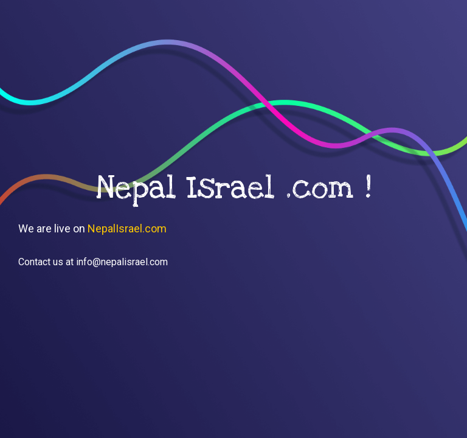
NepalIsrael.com (127, 228)
